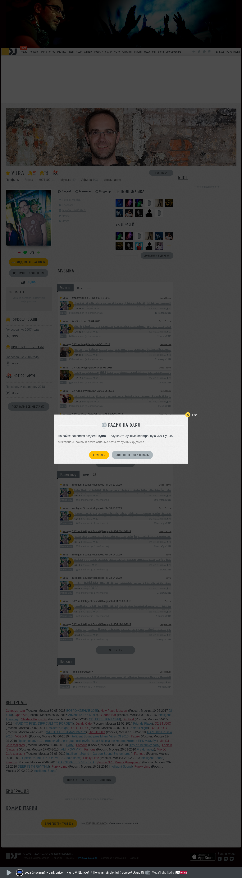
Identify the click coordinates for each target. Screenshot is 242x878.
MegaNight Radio (163, 872)
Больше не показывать (132, 455)
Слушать (99, 455)
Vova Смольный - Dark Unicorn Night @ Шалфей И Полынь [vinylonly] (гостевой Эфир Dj (84, 872)
